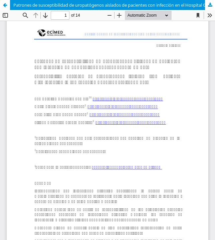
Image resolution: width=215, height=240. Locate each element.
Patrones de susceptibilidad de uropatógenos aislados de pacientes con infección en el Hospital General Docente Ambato (114, 5)
